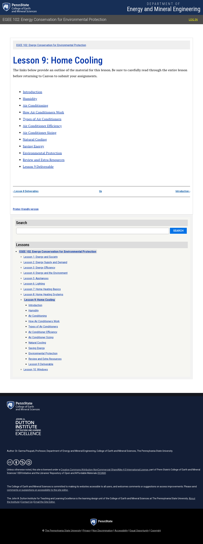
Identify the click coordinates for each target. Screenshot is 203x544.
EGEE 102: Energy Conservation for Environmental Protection (54, 19)
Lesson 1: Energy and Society (40, 256)
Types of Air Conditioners (42, 119)
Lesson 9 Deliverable (38, 166)
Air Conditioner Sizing (39, 132)
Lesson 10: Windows (35, 369)
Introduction (32, 92)
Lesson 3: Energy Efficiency (39, 267)
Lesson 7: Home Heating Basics (42, 289)
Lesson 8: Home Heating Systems (43, 294)
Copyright (156, 530)
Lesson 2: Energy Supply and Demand (45, 262)
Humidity (30, 98)
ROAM (101, 473)
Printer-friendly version (26, 209)
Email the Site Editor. (44, 502)
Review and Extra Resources (44, 160)
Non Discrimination (102, 530)
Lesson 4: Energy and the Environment (45, 272)
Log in (193, 19)
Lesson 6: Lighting (34, 283)
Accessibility (121, 530)
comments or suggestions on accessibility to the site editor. (37, 490)
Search (178, 230)
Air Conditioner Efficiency (42, 126)
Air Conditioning (35, 105)
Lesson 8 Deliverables (26, 191)
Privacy (87, 530)
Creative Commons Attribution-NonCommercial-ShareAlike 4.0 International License (104, 469)
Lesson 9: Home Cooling (39, 299)
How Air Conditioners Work (43, 112)
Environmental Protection (42, 153)
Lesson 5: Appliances (35, 278)
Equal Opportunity (139, 530)
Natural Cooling (35, 139)
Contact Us (26, 502)
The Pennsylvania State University (63, 530)
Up (100, 191)
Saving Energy (33, 146)
